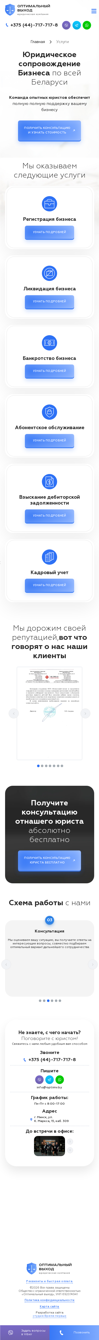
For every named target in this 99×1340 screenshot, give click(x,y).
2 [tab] (42, 766)
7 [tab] (62, 766)
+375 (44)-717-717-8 (34, 25)
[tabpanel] (49, 713)
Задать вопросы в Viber (24, 1332)
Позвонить (74, 1333)
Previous (14, 714)
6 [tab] (58, 766)
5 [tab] (54, 766)
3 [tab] (46, 766)
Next (85, 714)
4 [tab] (50, 766)
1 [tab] (38, 766)
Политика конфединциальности (49, 1300)
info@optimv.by (49, 1087)
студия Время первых (50, 1316)
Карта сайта (49, 1306)
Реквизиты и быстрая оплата (49, 1281)
